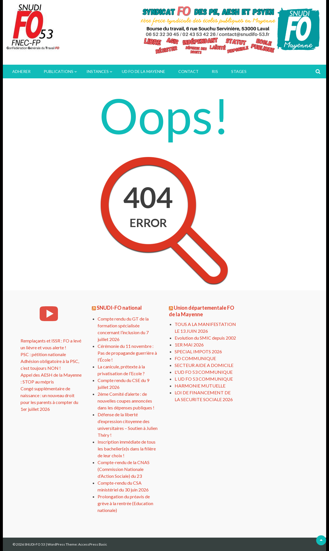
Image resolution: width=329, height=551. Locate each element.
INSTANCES (97, 71)
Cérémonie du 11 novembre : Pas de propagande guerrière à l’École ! (127, 352)
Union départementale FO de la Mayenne (201, 311)
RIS (215, 71)
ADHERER (21, 71)
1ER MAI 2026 (189, 344)
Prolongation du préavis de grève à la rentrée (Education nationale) (125, 503)
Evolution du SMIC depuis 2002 (205, 337)
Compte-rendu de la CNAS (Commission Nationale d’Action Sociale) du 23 (124, 469)
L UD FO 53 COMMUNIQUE (204, 378)
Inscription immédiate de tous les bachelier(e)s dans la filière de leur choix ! (127, 448)
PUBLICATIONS (58, 71)
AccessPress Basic (92, 544)
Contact (188, 71)
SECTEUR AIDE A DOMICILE (204, 365)
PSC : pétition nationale (43, 354)
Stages (239, 71)
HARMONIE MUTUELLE (200, 385)
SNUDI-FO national (119, 308)
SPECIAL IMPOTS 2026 (198, 351)
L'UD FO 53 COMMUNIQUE (204, 372)
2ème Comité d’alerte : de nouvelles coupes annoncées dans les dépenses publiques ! (126, 400)
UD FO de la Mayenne (143, 71)
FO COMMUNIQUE (195, 358)
